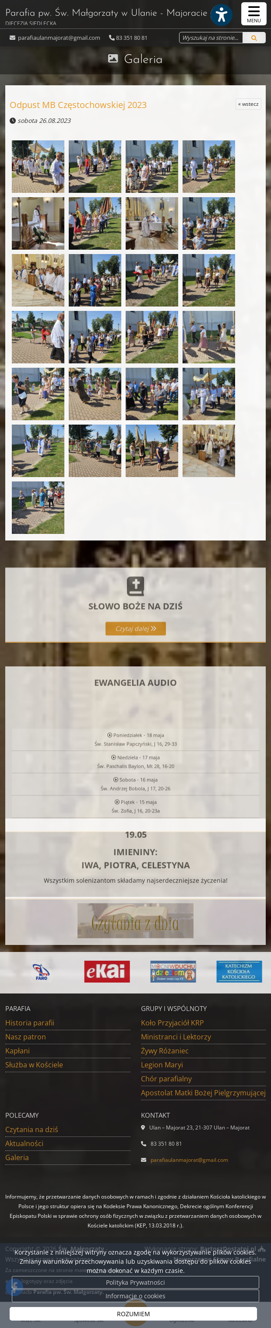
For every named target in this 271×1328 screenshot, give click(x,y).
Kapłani (17, 1051)
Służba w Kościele (34, 1065)
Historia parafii (29, 1023)
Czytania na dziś (31, 1129)
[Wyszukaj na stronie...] (211, 37)
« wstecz (248, 104)
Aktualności (24, 1143)
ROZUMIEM (133, 1314)
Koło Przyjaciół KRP (172, 1023)
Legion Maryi (162, 1065)
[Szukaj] (254, 37)
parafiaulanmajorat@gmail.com (58, 38)
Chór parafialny (166, 1079)
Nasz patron (25, 1037)
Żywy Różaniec (165, 1051)
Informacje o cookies (135, 1296)
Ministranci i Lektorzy (176, 1037)
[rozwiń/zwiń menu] (254, 13)
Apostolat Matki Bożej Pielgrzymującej (203, 1093)
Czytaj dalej (135, 657)
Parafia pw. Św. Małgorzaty (106, 16)
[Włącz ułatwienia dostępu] (221, 14)
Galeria (143, 60)
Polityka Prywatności (135, 1282)
